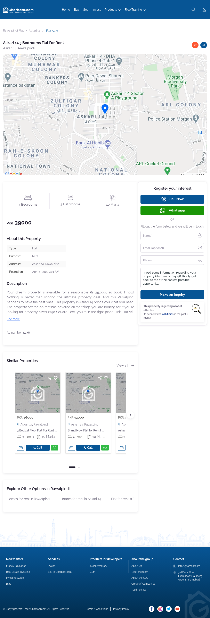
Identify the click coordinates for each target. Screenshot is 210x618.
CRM (92, 571)
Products (111, 9)
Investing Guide (15, 577)
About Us (136, 566)
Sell (85, 9)
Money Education (16, 566)
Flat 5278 (51, 30)
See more (13, 319)
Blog (8, 583)
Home (66, 9)
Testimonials (138, 589)
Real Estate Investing (18, 571)
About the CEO (139, 577)
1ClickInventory (98, 566)
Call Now (172, 199)
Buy (76, 9)
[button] (130, 415)
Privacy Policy (121, 609)
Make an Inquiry (172, 295)
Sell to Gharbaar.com (60, 571)
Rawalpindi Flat (13, 30)
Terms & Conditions (97, 609)
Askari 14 (34, 30)
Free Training (133, 9)
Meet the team (139, 571)
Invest (96, 9)
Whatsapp (172, 210)
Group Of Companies (143, 583)
